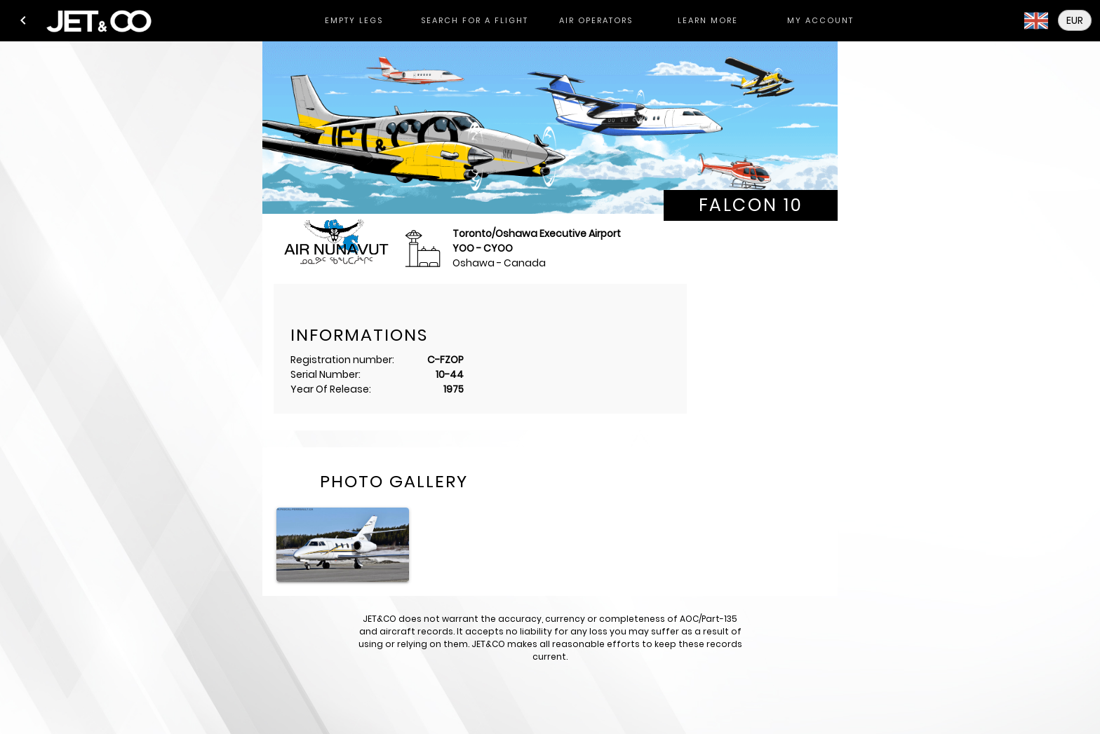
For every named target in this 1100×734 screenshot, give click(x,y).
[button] (23, 20)
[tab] (353, 20)
